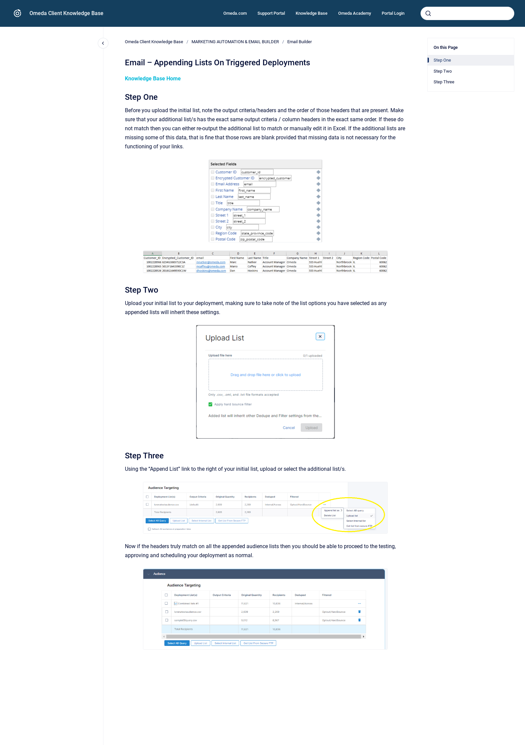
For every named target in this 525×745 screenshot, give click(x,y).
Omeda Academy (354, 13)
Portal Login (393, 13)
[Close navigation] (103, 43)
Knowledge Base (311, 13)
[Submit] (428, 13)
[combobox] (467, 13)
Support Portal (271, 13)
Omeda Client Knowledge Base (66, 13)
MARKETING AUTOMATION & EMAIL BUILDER (235, 41)
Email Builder (299, 41)
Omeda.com (235, 13)
